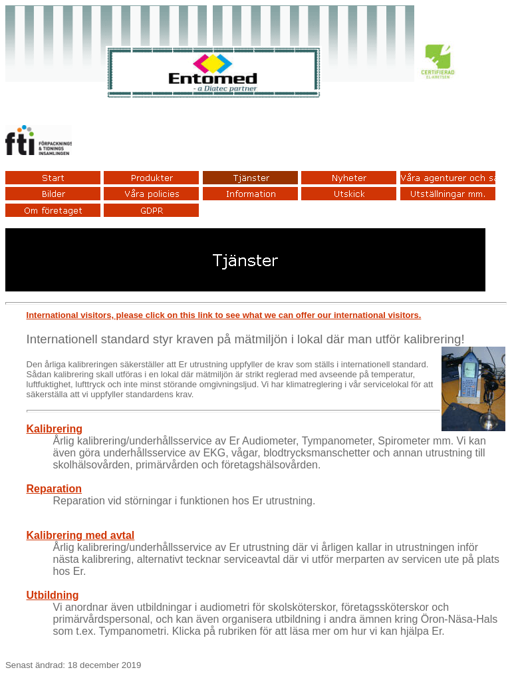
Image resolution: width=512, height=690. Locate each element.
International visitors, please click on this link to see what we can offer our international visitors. (224, 315)
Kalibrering (54, 428)
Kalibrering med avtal (81, 535)
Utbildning (53, 595)
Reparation (54, 488)
